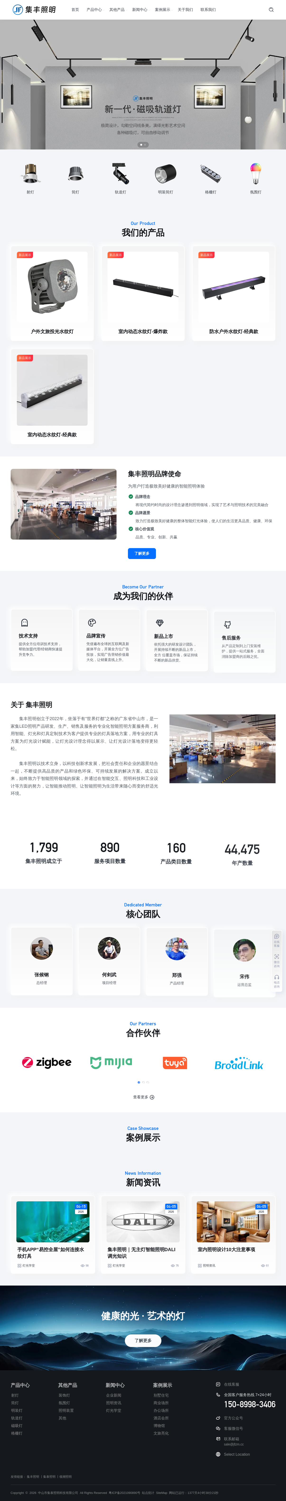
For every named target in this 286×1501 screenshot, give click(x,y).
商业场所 (161, 1403)
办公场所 (161, 1410)
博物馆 (159, 1426)
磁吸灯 (17, 1426)
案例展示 (162, 10)
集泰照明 (49, 1476)
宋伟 (244, 996)
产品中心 (94, 10)
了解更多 (142, 575)
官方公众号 (233, 1418)
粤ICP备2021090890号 (124, 1493)
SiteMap (161, 1493)
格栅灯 (17, 1433)
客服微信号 (233, 1428)
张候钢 (41, 991)
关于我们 (185, 10)
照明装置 (66, 1410)
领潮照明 (65, 1476)
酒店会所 (161, 1418)
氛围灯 (64, 1403)
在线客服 (231, 1384)
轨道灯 (17, 1418)
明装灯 (17, 1410)
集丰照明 (33, 1476)
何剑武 (109, 995)
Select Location (237, 1454)
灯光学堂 (29, 1286)
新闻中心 (139, 10)
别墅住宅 (161, 1395)
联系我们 (208, 10)
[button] (138, 1103)
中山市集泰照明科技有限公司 (58, 1493)
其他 (62, 1418)
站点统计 (148, 1493)
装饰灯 (64, 1395)
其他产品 (117, 10)
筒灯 (15, 1403)
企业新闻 (113, 1395)
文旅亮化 (161, 1433)
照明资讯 (209, 1286)
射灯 (15, 1395)
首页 (75, 10)
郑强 (177, 996)
